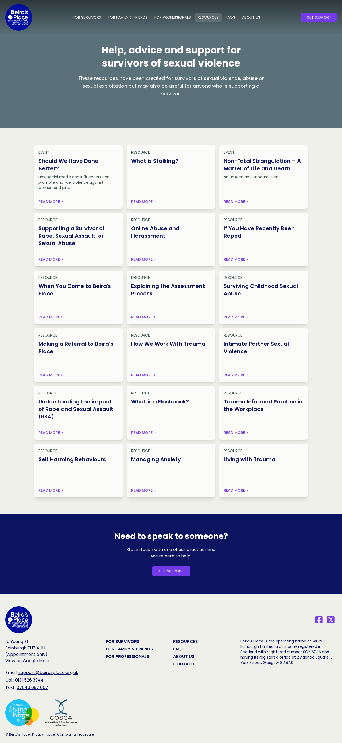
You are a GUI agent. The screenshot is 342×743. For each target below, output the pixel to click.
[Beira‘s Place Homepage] (18, 619)
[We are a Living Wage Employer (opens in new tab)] (22, 712)
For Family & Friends (127, 17)
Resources (208, 17)
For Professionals (172, 17)
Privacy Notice (43, 734)
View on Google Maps (27, 661)
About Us (251, 17)
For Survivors (87, 17)
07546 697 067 (32, 687)
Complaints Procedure (75, 734)
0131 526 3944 (29, 680)
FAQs (230, 17)
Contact (184, 664)
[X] (331, 620)
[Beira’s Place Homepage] (18, 17)
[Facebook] (319, 620)
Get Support (318, 17)
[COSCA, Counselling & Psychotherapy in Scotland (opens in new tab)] (61, 712)
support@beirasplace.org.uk (48, 672)
